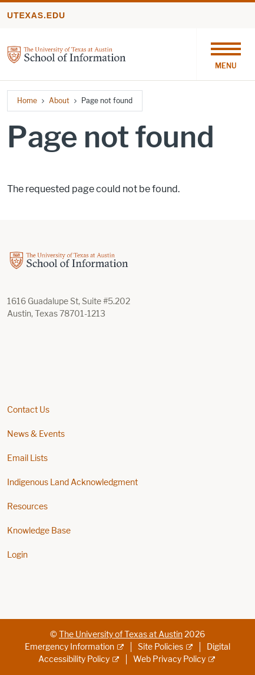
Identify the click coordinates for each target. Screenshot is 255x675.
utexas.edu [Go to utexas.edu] (36, 15)
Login (17, 555)
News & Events (36, 434)
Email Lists (27, 458)
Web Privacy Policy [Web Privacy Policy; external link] (169, 659)
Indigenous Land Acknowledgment (72, 483)
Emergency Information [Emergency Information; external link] (69, 647)
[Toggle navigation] (225, 54)
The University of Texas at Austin (121, 635)
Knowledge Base (39, 531)
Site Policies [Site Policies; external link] (160, 647)
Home (27, 100)
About (59, 100)
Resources (27, 507)
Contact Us (28, 410)
